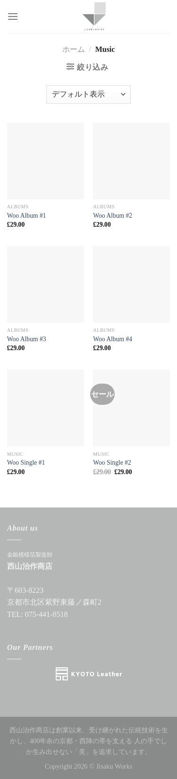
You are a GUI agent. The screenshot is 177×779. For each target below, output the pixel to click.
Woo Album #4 (112, 339)
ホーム (73, 49)
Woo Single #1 (26, 462)
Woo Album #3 (26, 339)
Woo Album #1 (26, 215)
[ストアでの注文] (88, 94)
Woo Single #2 (112, 462)
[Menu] (12, 16)
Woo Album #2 (112, 215)
